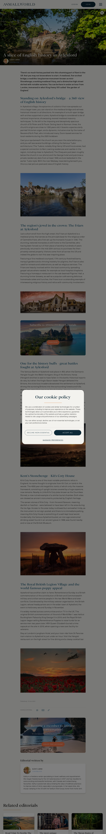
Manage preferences (53, 440)
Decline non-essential (38, 433)
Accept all (68, 433)
